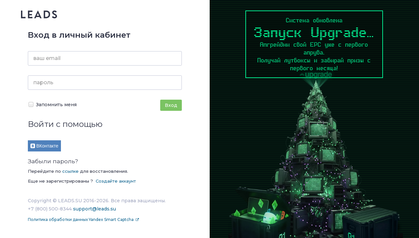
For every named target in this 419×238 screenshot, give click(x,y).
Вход (171, 105)
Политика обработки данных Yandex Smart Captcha (81, 219)
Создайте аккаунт (116, 181)
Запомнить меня (52, 104)
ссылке (70, 171)
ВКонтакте (44, 146)
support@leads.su (94, 209)
